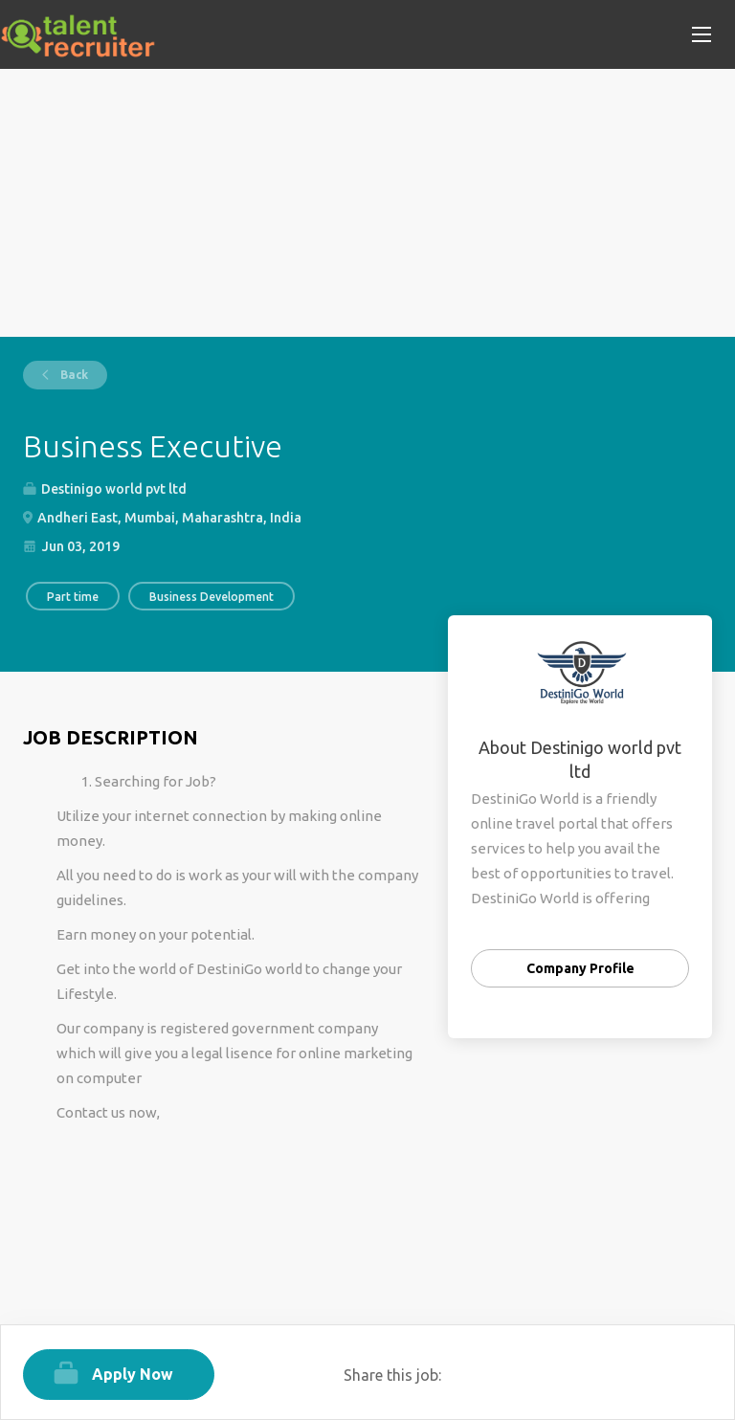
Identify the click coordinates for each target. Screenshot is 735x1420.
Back (72, 374)
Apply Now (132, 1374)
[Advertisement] (367, 203)
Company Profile (580, 968)
